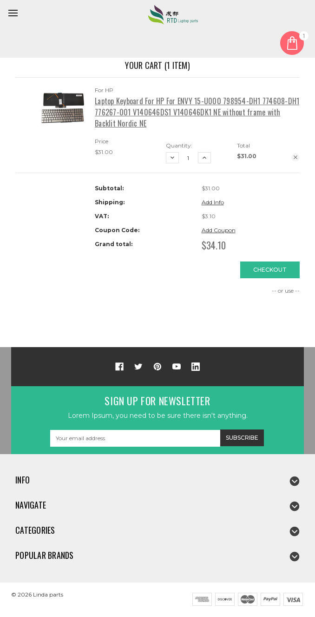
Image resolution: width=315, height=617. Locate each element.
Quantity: (179, 145)
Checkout (270, 269)
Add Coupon (219, 230)
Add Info (213, 202)
